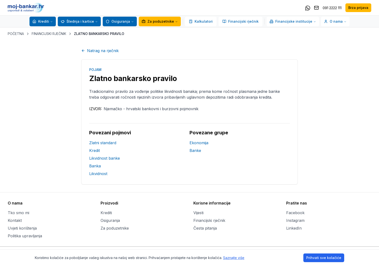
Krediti (40, 21)
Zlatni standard (102, 142)
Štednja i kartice (77, 21)
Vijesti (198, 212)
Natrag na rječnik (100, 50)
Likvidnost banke (104, 158)
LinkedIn (294, 228)
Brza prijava (358, 8)
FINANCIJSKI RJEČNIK (49, 34)
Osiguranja (118, 21)
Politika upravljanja (25, 235)
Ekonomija (199, 142)
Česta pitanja (205, 228)
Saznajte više (233, 258)
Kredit (94, 150)
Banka (95, 166)
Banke (195, 150)
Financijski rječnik (240, 21)
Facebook (295, 212)
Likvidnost (98, 173)
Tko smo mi (18, 212)
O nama (335, 21)
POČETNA (16, 34)
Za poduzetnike (158, 21)
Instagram (295, 220)
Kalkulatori (201, 21)
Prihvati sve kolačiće (323, 258)
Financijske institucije (293, 21)
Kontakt (15, 220)
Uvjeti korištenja (22, 228)
